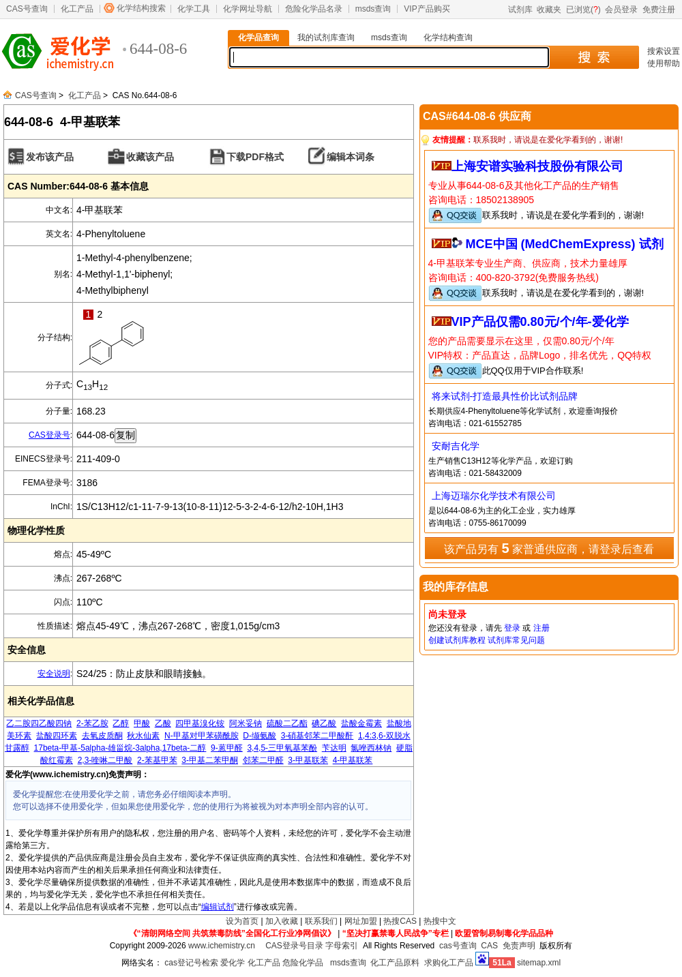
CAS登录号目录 (294, 945)
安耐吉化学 (455, 445)
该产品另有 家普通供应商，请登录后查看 (549, 548)
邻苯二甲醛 (263, 760)
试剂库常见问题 (516, 640)
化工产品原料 (394, 962)
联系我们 (321, 921)
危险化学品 (302, 962)
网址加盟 (360, 921)
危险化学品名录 (313, 9)
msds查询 (373, 9)
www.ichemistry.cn (221, 945)
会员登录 (621, 9)
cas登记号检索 (191, 962)
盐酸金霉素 (361, 723)
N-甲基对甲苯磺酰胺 (201, 735)
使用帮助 (663, 63)
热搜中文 (440, 921)
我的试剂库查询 (326, 37)
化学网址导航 (247, 9)
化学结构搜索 (141, 8)
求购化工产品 (448, 962)
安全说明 (54, 673)
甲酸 (142, 723)
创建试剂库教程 (457, 640)
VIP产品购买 (426, 9)
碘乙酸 (324, 723)
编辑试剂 (217, 907)
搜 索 (593, 57)
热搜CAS (400, 921)
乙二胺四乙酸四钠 (39, 723)
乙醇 (121, 723)
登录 (512, 628)
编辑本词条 (350, 156)
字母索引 (341, 945)
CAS (489, 945)
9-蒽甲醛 (227, 748)
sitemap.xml (539, 962)
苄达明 (334, 748)
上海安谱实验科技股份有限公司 (537, 166)
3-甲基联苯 (308, 760)
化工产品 (77, 9)
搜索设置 (663, 51)
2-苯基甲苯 (157, 760)
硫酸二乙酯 (287, 723)
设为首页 (242, 921)
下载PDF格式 (255, 156)
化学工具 (193, 9)
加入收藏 (281, 921)
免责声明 (519, 945)
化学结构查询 (448, 37)
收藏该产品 (150, 156)
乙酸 (163, 723)
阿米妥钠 (245, 723)
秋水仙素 (143, 735)
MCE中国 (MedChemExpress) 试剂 (565, 244)
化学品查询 (258, 37)
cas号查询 (458, 945)
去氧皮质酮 (102, 735)
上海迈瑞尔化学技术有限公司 (494, 495)
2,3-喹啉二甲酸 (105, 760)
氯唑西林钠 (371, 748)
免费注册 (658, 9)
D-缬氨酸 (259, 735)
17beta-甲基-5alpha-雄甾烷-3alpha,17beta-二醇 (120, 748)
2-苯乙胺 (92, 723)
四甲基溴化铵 (199, 723)
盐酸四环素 (56, 735)
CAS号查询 (27, 9)
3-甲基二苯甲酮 (209, 760)
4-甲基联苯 (353, 760)
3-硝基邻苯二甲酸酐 (317, 735)
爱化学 (232, 962)
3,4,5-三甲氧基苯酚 (282, 748)
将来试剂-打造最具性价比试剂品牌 (505, 396)
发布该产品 (50, 156)
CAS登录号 (49, 435)
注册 (541, 628)
